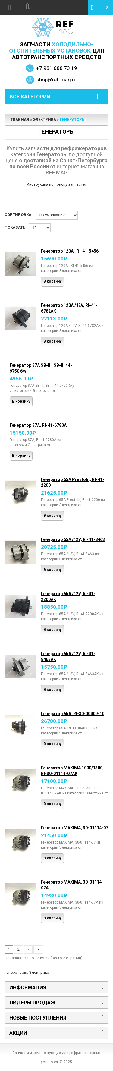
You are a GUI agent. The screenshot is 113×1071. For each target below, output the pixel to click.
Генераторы (73, 119)
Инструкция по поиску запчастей (57, 184)
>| (38, 949)
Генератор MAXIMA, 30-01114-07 (74, 827)
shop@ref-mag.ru (56, 80)
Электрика (44, 119)
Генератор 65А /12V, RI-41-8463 (73, 539)
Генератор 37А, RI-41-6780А (38, 425)
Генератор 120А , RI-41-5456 (70, 251)
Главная (20, 119)
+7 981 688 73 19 (56, 68)
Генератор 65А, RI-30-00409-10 (72, 713)
